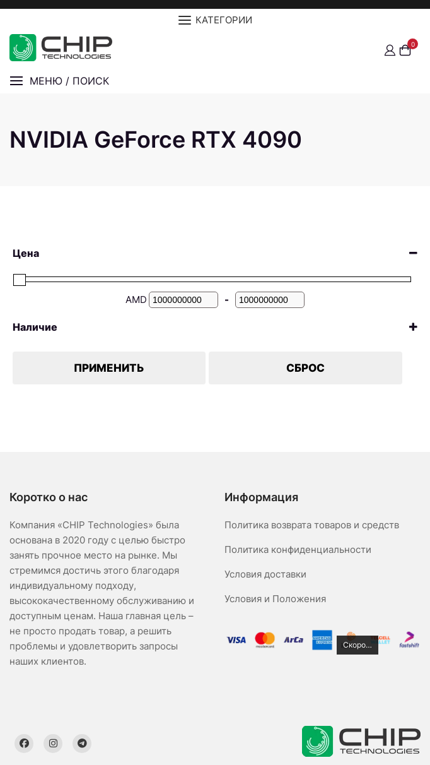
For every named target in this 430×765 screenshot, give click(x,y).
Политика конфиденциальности (297, 549)
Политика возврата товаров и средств (311, 525)
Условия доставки (265, 574)
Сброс (305, 368)
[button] (59, 81)
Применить (109, 368)
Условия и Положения (275, 599)
